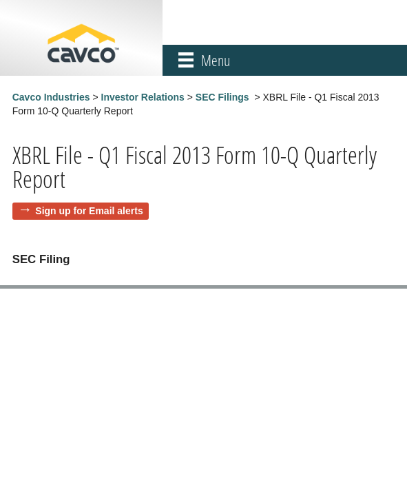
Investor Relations (143, 97)
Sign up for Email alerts (89, 210)
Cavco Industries (51, 97)
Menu (215, 60)
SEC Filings (222, 97)
